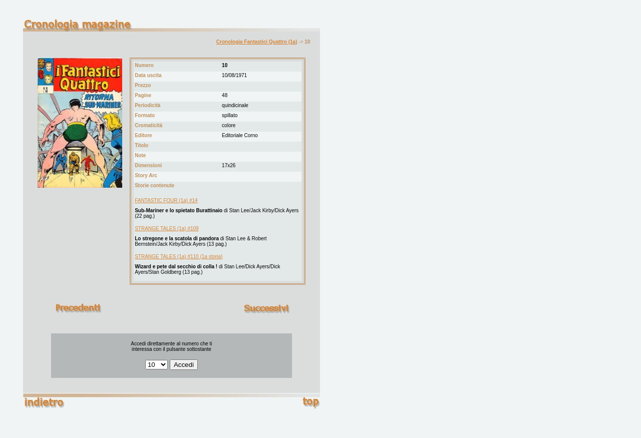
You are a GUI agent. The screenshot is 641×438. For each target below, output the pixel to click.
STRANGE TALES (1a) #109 (166, 228)
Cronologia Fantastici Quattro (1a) (256, 42)
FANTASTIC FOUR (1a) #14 (166, 200)
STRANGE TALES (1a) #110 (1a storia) (178, 256)
